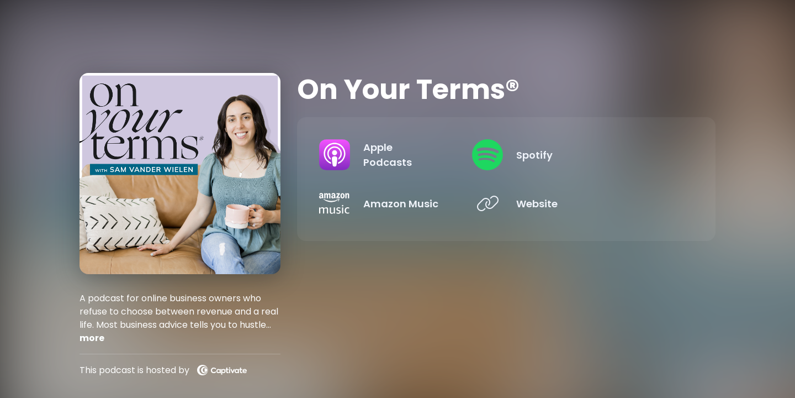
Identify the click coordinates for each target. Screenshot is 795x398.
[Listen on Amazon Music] (406, 203)
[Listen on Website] (597, 203)
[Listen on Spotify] (597, 155)
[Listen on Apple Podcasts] (406, 155)
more (92, 338)
